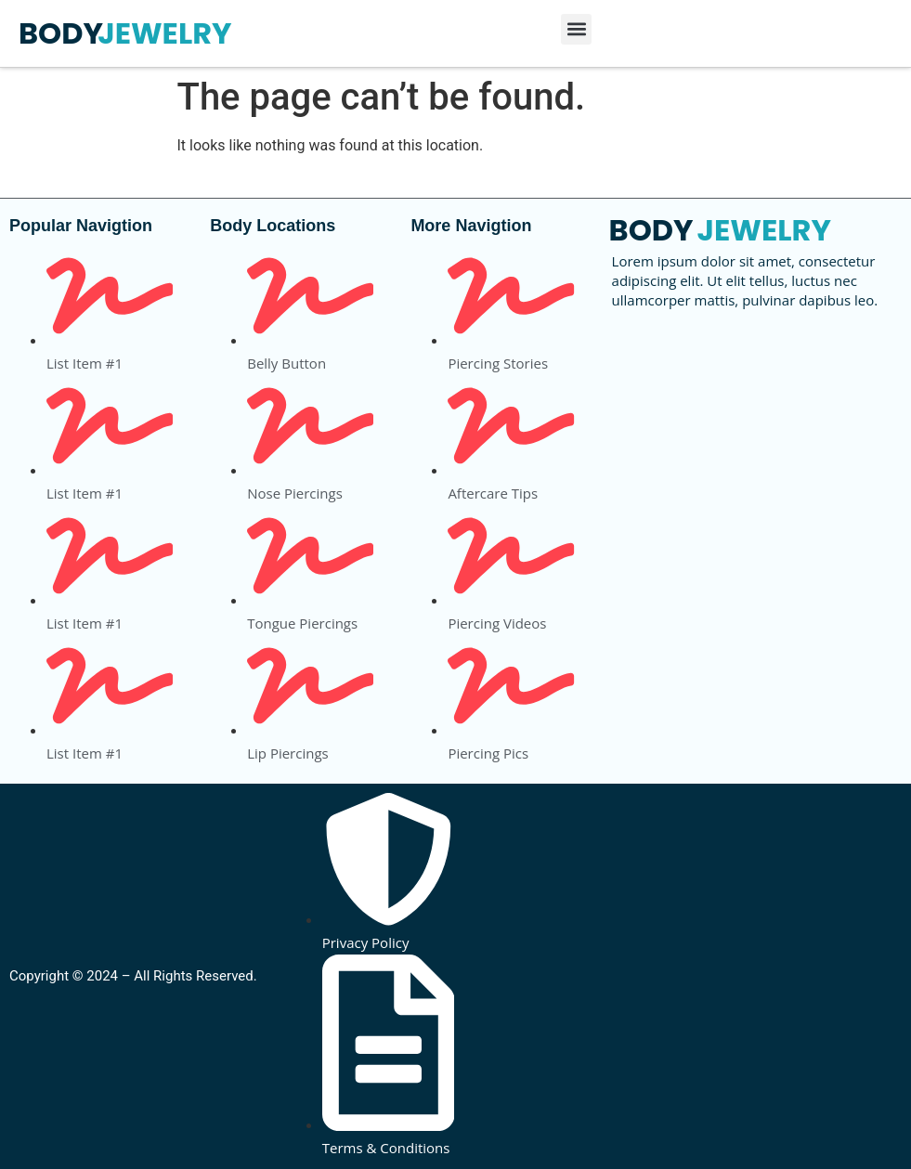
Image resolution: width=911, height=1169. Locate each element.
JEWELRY (164, 33)
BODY (61, 33)
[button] (576, 29)
